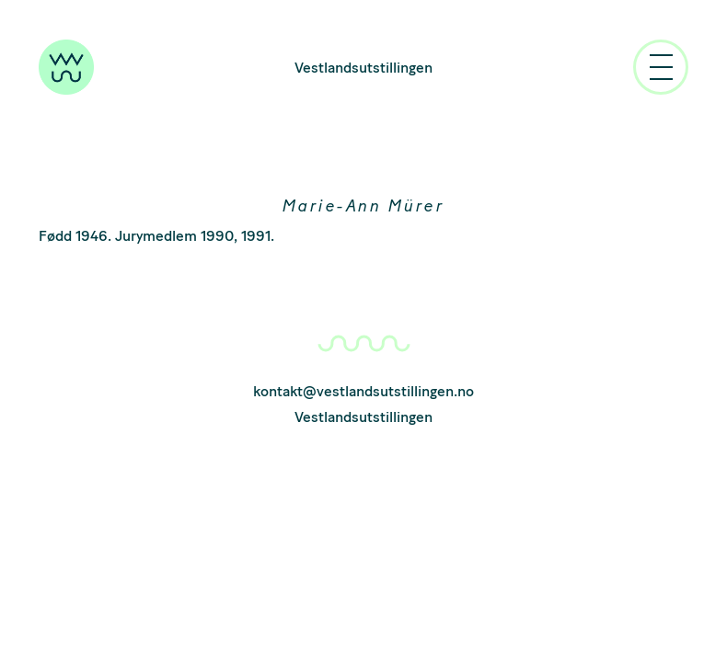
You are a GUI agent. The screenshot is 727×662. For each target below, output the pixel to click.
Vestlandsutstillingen (363, 67)
